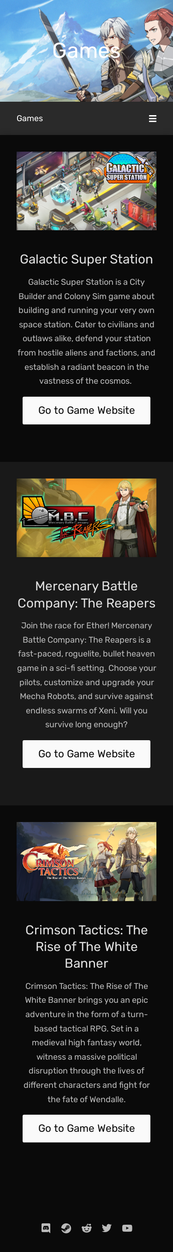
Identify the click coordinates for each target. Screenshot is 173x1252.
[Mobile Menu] (152, 118)
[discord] (46, 1228)
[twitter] (107, 1228)
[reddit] (87, 1228)
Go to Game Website (86, 410)
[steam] (66, 1228)
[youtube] (127, 1228)
